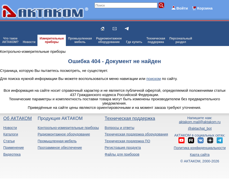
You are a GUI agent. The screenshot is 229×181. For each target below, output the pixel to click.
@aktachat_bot (199, 128)
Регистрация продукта (123, 148)
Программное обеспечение (60, 148)
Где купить (134, 42)
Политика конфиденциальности (200, 148)
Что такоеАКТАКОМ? (10, 40)
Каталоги (10, 134)
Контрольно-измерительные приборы (68, 128)
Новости (29, 42)
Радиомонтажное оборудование (64, 134)
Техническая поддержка (130, 118)
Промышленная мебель (57, 141)
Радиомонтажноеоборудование (109, 40)
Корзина (204, 8)
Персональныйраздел (180, 40)
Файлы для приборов (122, 154)
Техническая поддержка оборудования (136, 134)
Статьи (9, 141)
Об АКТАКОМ (17, 118)
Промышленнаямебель (80, 40)
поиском (153, 78)
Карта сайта (200, 155)
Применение (13, 148)
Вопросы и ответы (119, 128)
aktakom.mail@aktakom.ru (200, 122)
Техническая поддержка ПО (127, 141)
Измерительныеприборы (52, 40)
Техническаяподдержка (156, 40)
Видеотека (12, 154)
